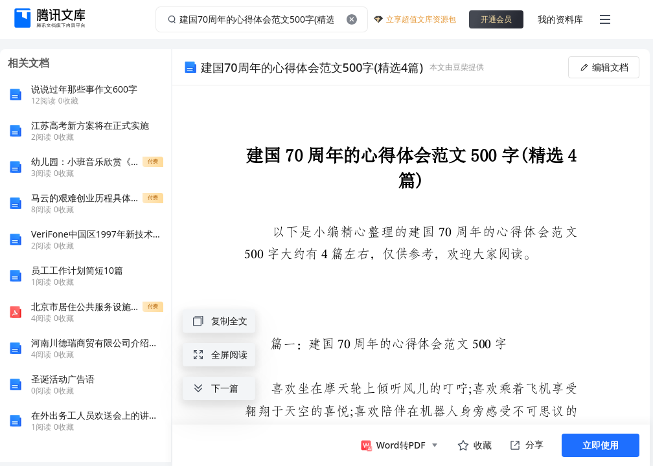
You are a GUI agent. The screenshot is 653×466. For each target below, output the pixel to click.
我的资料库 (560, 19)
